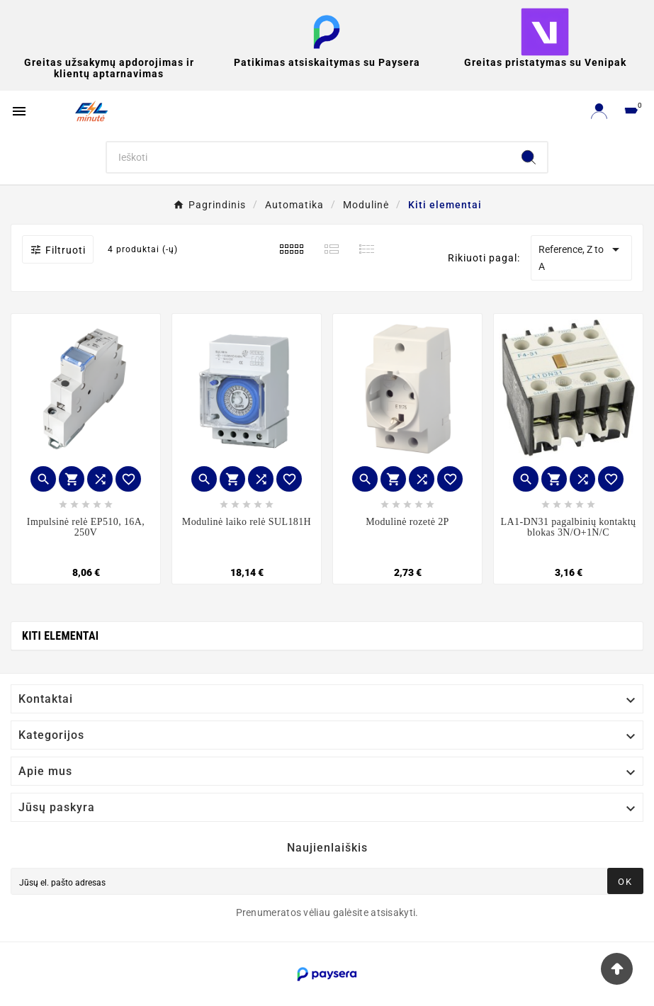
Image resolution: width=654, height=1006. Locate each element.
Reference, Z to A (581, 256)
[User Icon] (599, 111)
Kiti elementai (60, 636)
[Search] (308, 157)
